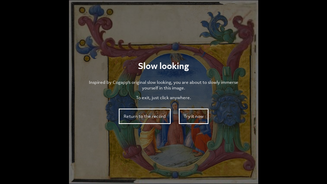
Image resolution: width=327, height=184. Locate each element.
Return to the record (145, 116)
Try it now (194, 116)
